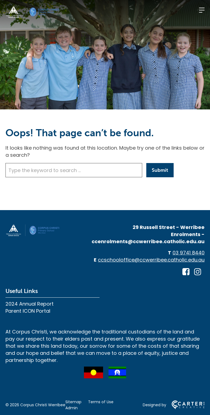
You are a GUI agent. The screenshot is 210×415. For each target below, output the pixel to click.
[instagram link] (197, 272)
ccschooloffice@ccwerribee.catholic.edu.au (151, 259)
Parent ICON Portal (27, 310)
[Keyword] (73, 170)
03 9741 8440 (189, 252)
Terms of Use (100, 402)
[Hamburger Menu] (202, 10)
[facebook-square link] (185, 272)
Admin (71, 408)
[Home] (32, 234)
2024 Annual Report (29, 303)
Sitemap (73, 402)
